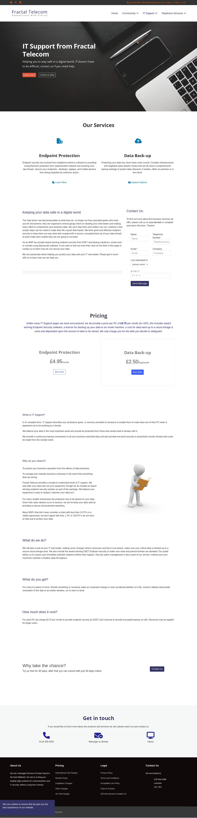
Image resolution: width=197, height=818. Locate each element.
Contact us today (47, 75)
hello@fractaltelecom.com (154, 3)
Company (157, 249)
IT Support (148, 13)
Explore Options (137, 182)
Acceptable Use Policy (110, 784)
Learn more (29, 75)
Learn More (59, 182)
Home (114, 13)
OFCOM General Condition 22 (113, 794)
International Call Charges (66, 773)
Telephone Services (172, 13)
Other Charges (61, 789)
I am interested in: (139, 260)
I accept (6, 811)
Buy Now (59, 372)
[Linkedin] (20, 2)
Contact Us (157, 669)
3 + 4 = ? (135, 271)
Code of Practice (108, 789)
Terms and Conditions (110, 778)
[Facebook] (11, 2)
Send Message (139, 283)
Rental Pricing (61, 778)
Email (134, 249)
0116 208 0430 (135, 3)
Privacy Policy (106, 773)
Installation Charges (63, 784)
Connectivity (128, 13)
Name (134, 234)
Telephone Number (158, 236)
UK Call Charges (62, 794)
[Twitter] (16, 2)
